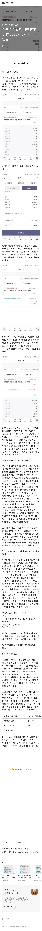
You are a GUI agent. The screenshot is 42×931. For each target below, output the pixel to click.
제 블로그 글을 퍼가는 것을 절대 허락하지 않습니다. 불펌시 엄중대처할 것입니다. (16, 900)
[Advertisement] (21, 769)
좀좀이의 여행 (7, 3)
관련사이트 (5, 919)
